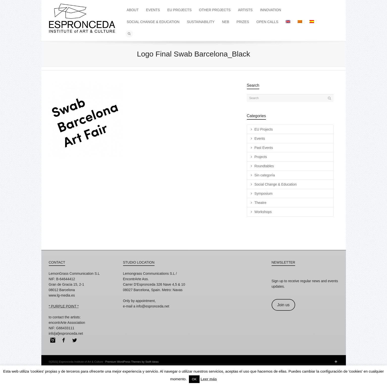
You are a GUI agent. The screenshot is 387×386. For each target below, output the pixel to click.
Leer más (209, 379)
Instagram (53, 340)
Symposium (264, 193)
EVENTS (153, 10)
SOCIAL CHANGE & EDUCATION (153, 22)
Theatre (260, 203)
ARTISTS (245, 10)
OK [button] (194, 379)
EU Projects (264, 129)
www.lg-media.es (62, 295)
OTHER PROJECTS (215, 10)
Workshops (263, 212)
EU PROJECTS (179, 10)
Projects (261, 157)
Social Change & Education (276, 184)
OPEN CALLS (267, 22)
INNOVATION (270, 10)
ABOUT (133, 10)
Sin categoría (265, 175)
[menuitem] (288, 21)
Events (260, 138)
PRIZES (242, 22)
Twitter (74, 340)
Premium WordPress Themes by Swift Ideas (131, 361)
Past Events (264, 148)
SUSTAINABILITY (201, 22)
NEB (225, 22)
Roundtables (264, 166)
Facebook (64, 340)
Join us (283, 305)
